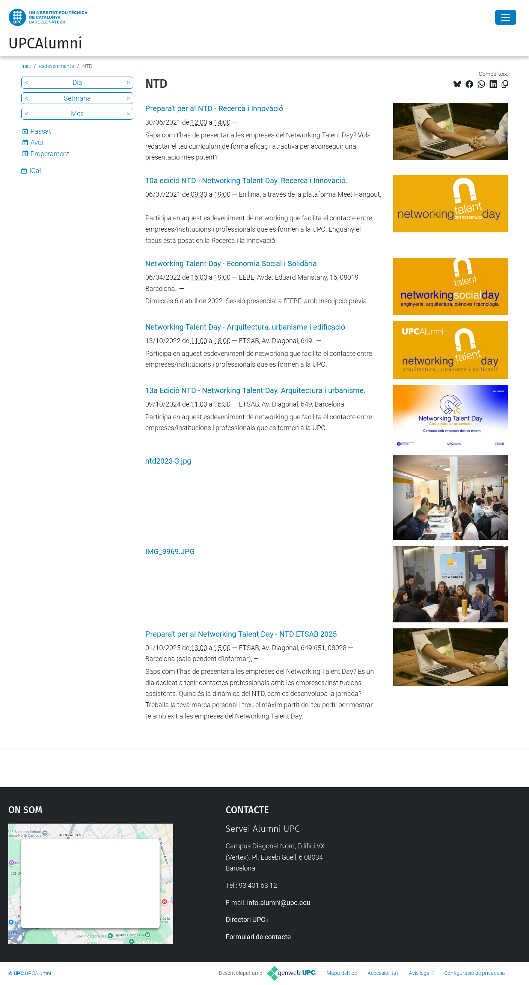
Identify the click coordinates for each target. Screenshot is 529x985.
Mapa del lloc (342, 973)
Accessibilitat (383, 973)
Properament (49, 154)
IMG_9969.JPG (170, 551)
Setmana (77, 98)
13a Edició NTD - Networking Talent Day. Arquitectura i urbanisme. (255, 390)
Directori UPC (245, 919)
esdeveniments (56, 66)
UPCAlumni (45, 44)
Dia (77, 82)
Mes (77, 113)
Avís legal (420, 973)
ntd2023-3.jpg (168, 461)
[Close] (505, 17)
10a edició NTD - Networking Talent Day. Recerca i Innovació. (246, 180)
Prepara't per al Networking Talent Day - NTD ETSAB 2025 (241, 634)
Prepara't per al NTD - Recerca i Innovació (214, 108)
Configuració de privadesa (474, 973)
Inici (26, 66)
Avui (36, 142)
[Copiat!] (505, 84)
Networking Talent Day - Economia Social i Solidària (231, 263)
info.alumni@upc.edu (278, 903)
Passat (40, 131)
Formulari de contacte (258, 937)
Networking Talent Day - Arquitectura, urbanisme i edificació (245, 327)
